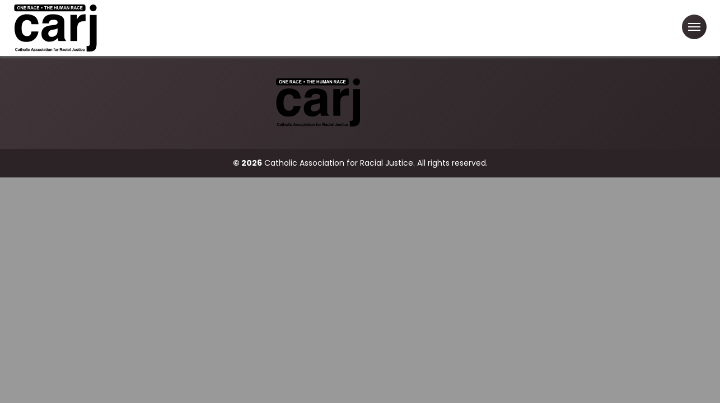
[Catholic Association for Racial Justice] (55, 27)
